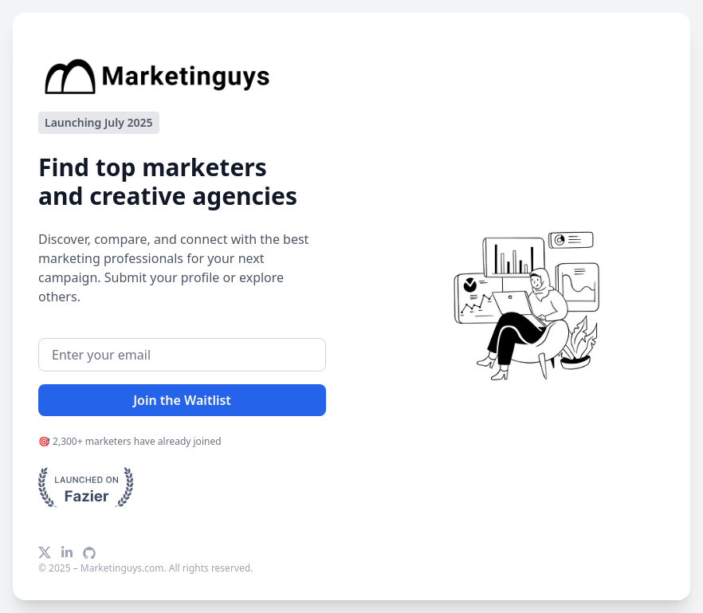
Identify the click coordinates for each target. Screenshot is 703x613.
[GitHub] (89, 552)
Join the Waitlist (182, 400)
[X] (44, 552)
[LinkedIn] (67, 552)
